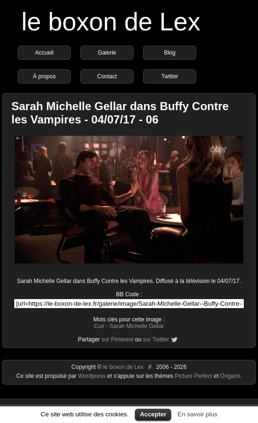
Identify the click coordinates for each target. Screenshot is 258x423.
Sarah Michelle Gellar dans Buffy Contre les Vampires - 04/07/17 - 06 (120, 113)
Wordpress (92, 376)
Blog (169, 52)
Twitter (169, 76)
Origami (230, 376)
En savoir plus (198, 414)
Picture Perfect (193, 376)
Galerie (107, 52)
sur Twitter (156, 339)
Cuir (99, 326)
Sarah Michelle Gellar (136, 326)
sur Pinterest (117, 339)
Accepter (153, 414)
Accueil (44, 52)
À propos (44, 76)
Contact (106, 76)
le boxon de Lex (111, 22)
